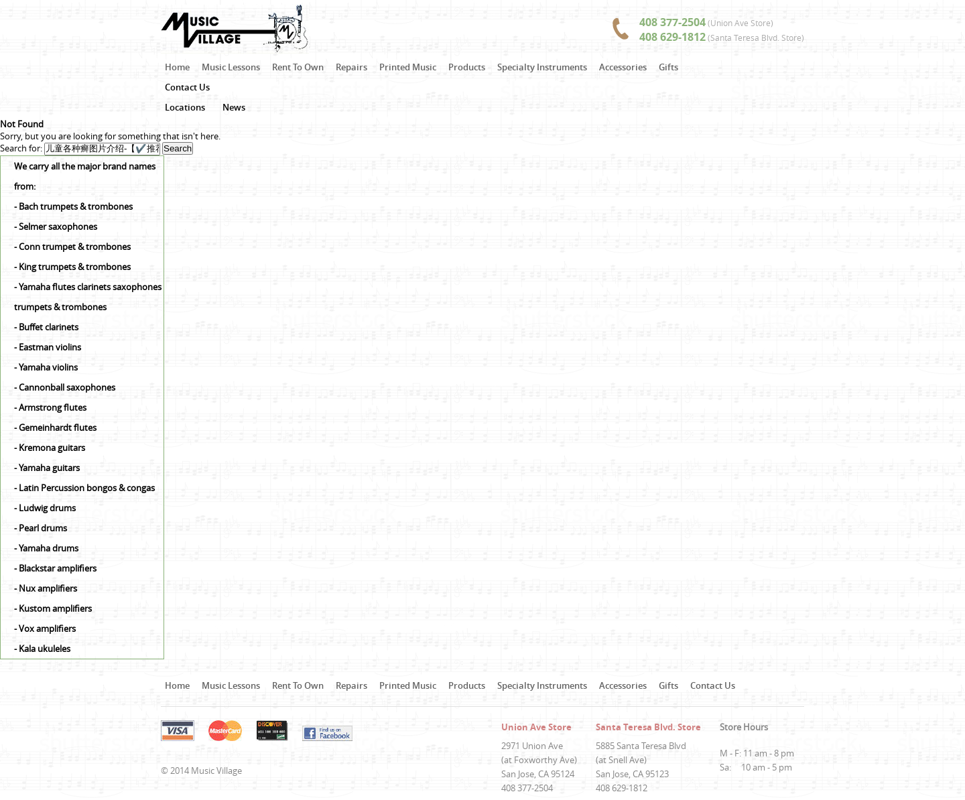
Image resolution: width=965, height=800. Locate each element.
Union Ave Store (536, 727)
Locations (185, 107)
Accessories (623, 67)
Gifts (668, 67)
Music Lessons (231, 67)
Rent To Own (298, 67)
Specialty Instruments (542, 67)
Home (177, 67)
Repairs (351, 67)
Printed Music (407, 67)
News (233, 107)
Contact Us (187, 87)
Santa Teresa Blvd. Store (648, 727)
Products (466, 67)
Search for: (21, 148)
